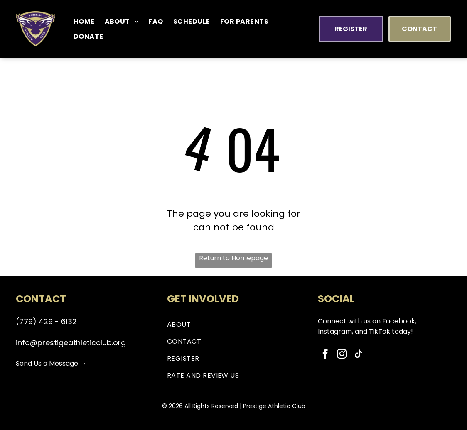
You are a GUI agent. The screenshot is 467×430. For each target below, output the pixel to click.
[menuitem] (84, 21)
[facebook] (325, 355)
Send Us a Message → (51, 363)
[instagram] (341, 355)
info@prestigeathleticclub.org (71, 342)
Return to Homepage (233, 258)
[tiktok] (358, 355)
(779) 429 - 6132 (46, 321)
